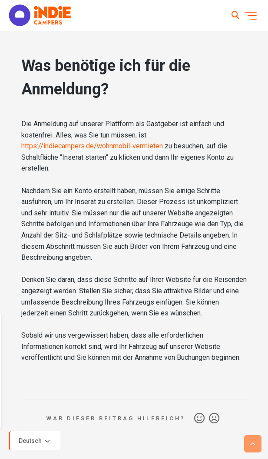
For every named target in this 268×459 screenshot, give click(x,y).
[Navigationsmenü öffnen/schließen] (250, 15)
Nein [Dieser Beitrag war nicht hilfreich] (214, 418)
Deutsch (35, 441)
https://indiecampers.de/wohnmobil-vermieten (93, 146)
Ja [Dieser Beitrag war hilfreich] (199, 418)
